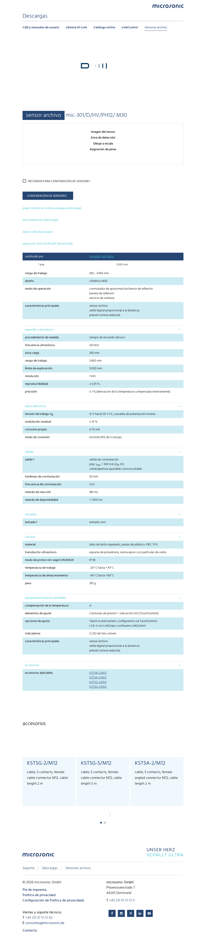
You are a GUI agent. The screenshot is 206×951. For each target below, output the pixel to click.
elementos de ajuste (38, 613)
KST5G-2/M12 (98, 682)
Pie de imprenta (34, 890)
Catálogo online (104, 27)
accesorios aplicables (39, 673)
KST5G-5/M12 (98, 686)
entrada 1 (31, 522)
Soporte (28, 868)
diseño (29, 281)
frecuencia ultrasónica (40, 345)
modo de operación (38, 288)
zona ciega (32, 353)
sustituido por (34, 256)
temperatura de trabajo (40, 567)
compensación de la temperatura (47, 605)
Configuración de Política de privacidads (53, 900)
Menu (25, 5)
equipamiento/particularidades (45, 598)
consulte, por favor (101, 256)
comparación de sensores (47, 195)
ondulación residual (38, 421)
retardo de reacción (38, 492)
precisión (31, 391)
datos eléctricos (35, 406)
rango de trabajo (36, 273)
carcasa (30, 537)
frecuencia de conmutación (43, 484)
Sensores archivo (156, 27)
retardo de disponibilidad (41, 499)
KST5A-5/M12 (98, 677)
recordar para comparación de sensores (59, 181)
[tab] (103, 330)
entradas (31, 514)
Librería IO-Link (76, 27)
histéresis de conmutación (42, 476)
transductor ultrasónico (41, 552)
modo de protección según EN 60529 (49, 560)
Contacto (30, 931)
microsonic (38, 856)
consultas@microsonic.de (44, 923)
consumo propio (36, 429)
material (30, 544)
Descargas (50, 868)
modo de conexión (37, 437)
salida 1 (29, 459)
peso (29, 583)
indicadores (32, 633)
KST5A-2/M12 (98, 673)
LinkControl (130, 27)
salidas (29, 452)
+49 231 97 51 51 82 (39, 918)
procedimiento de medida (42, 337)
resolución (32, 376)
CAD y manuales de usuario (41, 27)
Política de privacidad (39, 895)
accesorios (32, 665)
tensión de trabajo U (39, 414)
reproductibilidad (36, 384)
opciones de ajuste (37, 621)
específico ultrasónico (39, 329)
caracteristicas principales (42, 305)
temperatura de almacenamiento (46, 575)
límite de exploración (38, 368)
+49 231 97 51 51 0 (122, 900)
